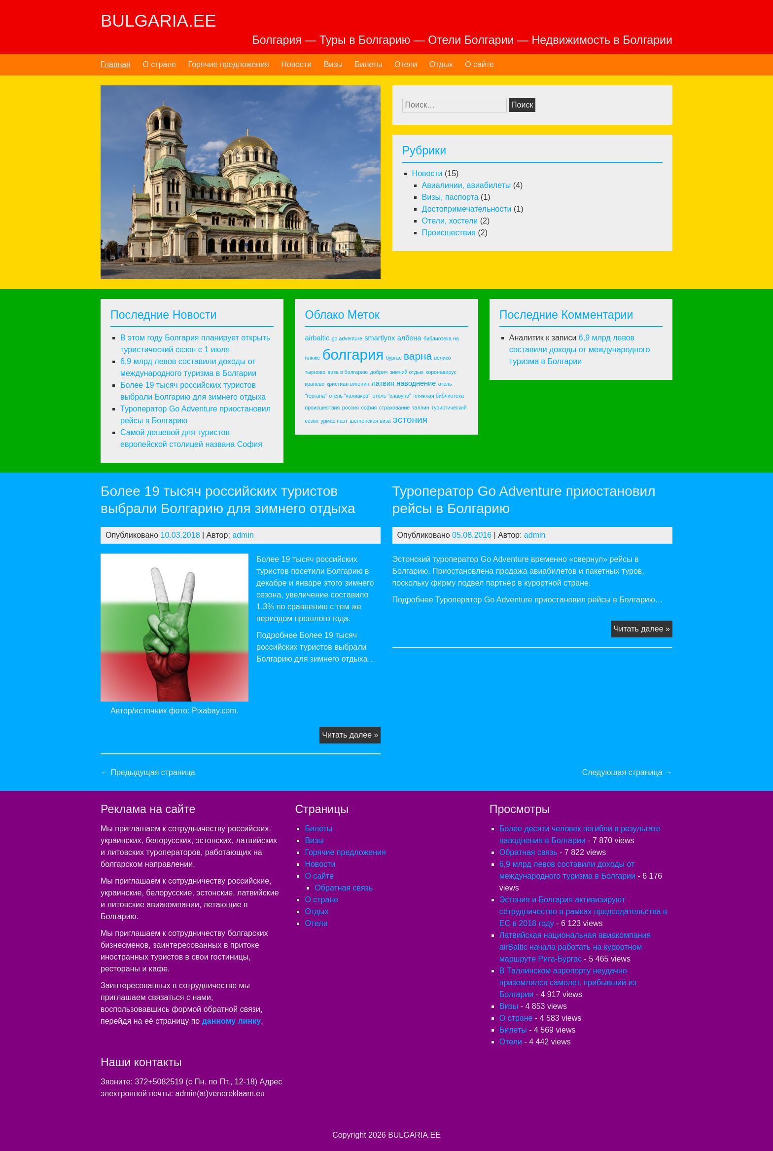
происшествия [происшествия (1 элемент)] (322, 407)
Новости (296, 64)
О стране (159, 64)
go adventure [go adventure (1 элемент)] (347, 338)
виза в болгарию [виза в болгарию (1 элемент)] (348, 372)
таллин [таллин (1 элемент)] (420, 407)
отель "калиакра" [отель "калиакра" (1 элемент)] (349, 396)
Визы (333, 64)
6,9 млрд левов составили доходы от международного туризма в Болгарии (579, 350)
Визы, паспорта (450, 197)
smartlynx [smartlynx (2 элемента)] (379, 338)
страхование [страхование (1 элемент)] (394, 407)
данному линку (231, 1021)
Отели (405, 64)
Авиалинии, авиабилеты (466, 185)
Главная (116, 64)
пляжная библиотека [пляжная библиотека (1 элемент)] (438, 396)
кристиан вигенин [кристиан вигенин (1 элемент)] (348, 384)
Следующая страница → (627, 772)
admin (243, 535)
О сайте (479, 64)
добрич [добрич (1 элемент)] (379, 372)
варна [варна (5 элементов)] (418, 356)
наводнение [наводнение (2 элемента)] (416, 383)
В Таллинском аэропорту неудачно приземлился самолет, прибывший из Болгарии (567, 982)
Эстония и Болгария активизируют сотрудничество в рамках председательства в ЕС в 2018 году (583, 911)
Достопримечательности (467, 209)
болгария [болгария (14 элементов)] (353, 354)
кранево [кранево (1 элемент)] (314, 384)
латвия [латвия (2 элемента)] (382, 383)
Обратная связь (344, 888)
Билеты (369, 64)
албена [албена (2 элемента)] (409, 338)
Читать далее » (351, 736)
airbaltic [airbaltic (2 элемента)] (317, 338)
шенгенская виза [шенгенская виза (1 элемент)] (370, 421)
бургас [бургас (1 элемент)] (394, 358)
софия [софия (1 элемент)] (369, 407)
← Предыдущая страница (148, 772)
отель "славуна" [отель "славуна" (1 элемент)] (392, 396)
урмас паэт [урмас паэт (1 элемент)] (333, 421)
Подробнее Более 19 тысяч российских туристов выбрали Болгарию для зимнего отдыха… (316, 647)
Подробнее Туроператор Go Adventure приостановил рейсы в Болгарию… (527, 599)
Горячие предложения (228, 64)
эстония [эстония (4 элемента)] (410, 419)
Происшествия (449, 232)
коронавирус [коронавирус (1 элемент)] (440, 372)
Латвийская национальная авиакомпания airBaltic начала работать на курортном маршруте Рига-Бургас (575, 947)
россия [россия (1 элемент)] (350, 407)
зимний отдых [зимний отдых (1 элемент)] (406, 372)
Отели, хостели (450, 221)
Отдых (441, 64)
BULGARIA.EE (158, 20)
